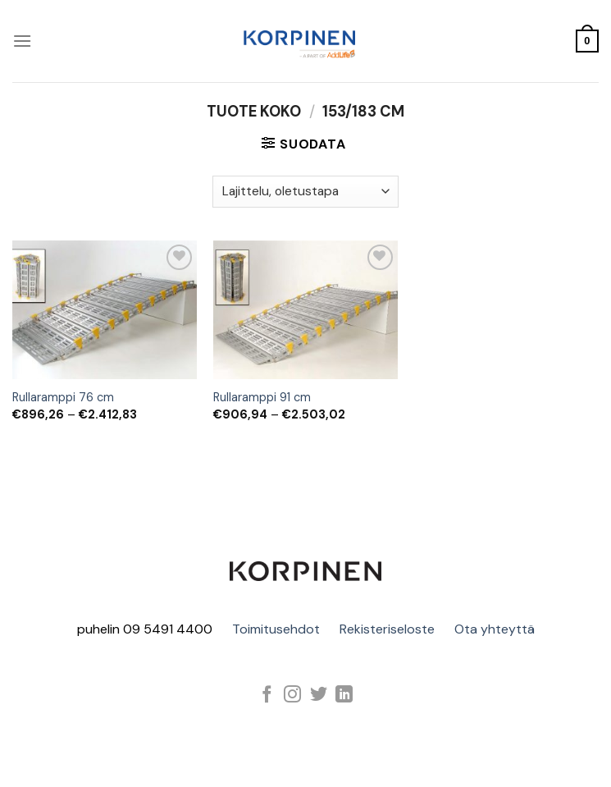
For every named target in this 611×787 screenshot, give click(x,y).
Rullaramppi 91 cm (262, 397)
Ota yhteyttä (494, 629)
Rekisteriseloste (387, 629)
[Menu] (22, 41)
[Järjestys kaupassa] (305, 192)
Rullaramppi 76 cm (63, 397)
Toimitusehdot (276, 629)
